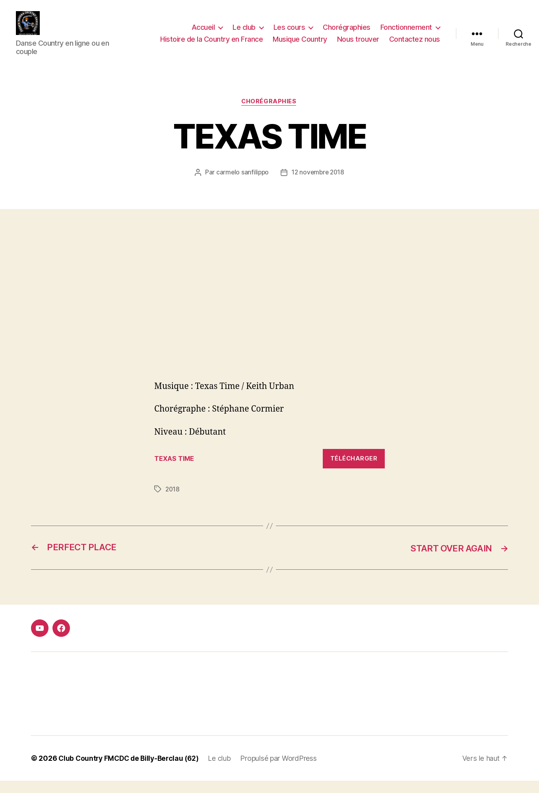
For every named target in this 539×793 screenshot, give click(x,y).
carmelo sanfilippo (241, 185)
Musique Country (300, 45)
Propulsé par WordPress (284, 770)
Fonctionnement (406, 33)
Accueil (203, 33)
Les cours (289, 33)
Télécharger (354, 470)
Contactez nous (414, 45)
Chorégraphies (346, 33)
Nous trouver (358, 45)
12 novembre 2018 (318, 185)
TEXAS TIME (175, 471)
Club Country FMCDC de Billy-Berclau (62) (131, 770)
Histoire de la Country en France (211, 45)
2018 (172, 501)
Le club (244, 33)
